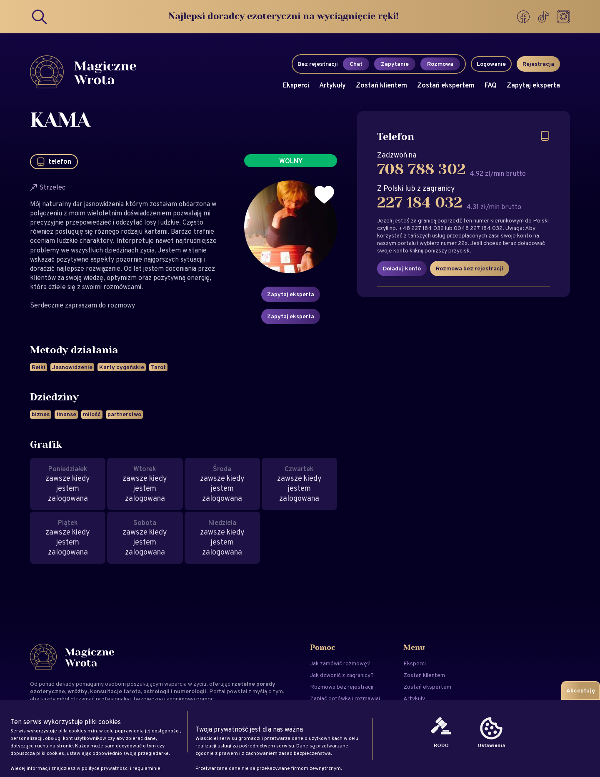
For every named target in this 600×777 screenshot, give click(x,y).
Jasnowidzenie (72, 367)
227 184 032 (419, 202)
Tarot (158, 367)
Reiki (38, 367)
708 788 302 (421, 169)
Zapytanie (395, 63)
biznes (41, 414)
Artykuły (332, 85)
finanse (66, 414)
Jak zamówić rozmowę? (340, 663)
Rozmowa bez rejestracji (469, 268)
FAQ (491, 85)
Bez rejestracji (318, 63)
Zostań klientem (381, 85)
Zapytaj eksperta (533, 85)
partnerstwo (124, 414)
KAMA (60, 121)
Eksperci (296, 85)
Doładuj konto (402, 268)
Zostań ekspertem (446, 85)
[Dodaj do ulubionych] (324, 195)
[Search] (40, 17)
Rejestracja (538, 63)
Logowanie (491, 63)
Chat (356, 63)
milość (92, 414)
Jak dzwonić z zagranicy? (342, 675)
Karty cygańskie (121, 367)
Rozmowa (440, 63)
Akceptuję (580, 690)
